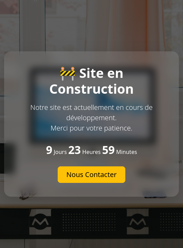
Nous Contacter (91, 174)
